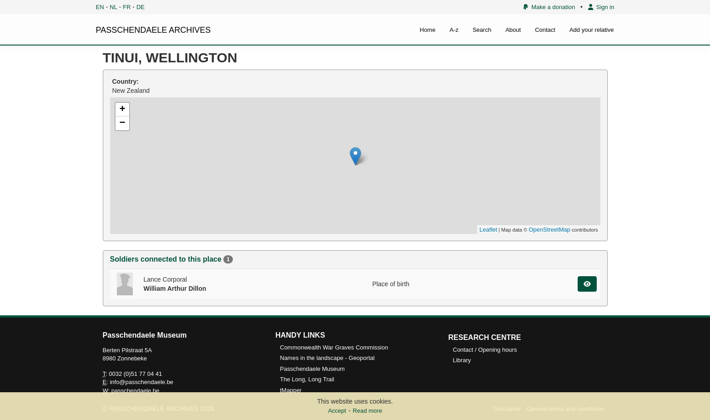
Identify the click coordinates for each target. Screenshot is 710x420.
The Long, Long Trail (307, 379)
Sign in (601, 7)
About (513, 29)
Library (462, 360)
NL (113, 7)
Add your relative (591, 29)
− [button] (122, 123)
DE (140, 7)
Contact (545, 29)
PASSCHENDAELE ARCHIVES (153, 30)
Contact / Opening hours (485, 349)
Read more (367, 410)
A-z (453, 29)
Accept (337, 410)
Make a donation (549, 7)
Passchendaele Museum (312, 368)
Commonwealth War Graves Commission (334, 347)
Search (482, 29)
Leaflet (488, 229)
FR (127, 7)
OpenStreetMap (549, 229)
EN (100, 7)
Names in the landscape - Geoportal (327, 357)
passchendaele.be (135, 390)
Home (428, 29)
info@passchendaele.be (141, 382)
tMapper (291, 390)
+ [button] (122, 109)
